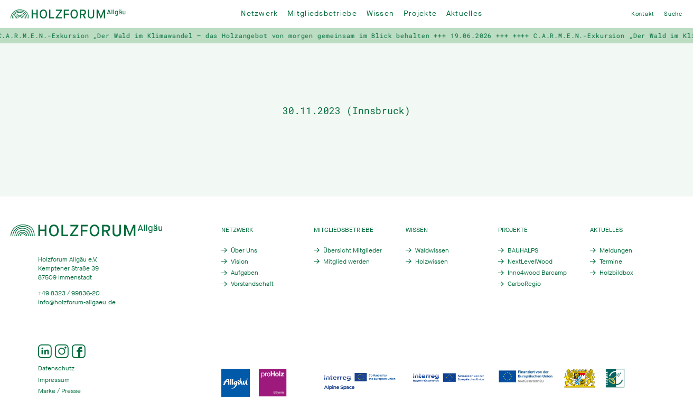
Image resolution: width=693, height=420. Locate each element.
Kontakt (643, 14)
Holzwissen (431, 261)
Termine (611, 261)
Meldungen (616, 250)
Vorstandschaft (252, 283)
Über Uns (244, 250)
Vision (239, 261)
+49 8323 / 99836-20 (69, 293)
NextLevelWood (530, 261)
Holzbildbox (616, 272)
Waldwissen (432, 250)
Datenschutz (56, 368)
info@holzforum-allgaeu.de (77, 302)
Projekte (420, 13)
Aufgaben (244, 272)
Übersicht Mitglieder (352, 250)
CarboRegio (524, 283)
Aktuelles (464, 13)
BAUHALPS (523, 250)
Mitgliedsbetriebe (322, 13)
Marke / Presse (59, 391)
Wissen (381, 13)
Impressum (54, 380)
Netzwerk (259, 13)
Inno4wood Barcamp (537, 272)
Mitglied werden (346, 261)
